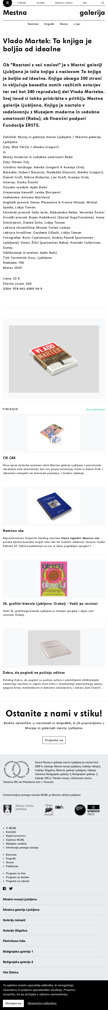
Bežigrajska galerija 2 (18, 962)
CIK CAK (9, 458)
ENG (85, 2)
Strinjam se (13, 1003)
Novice (64, 23)
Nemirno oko (13, 531)
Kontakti (41, 2)
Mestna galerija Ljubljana (21, 910)
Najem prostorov (16, 835)
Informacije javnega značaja (22, 847)
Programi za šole (16, 873)
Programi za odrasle (17, 881)
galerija (92, 12)
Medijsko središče (64, 2)
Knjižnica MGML (15, 839)
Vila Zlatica (11, 972)
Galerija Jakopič (14, 920)
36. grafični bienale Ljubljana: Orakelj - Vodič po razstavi (50, 603)
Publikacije (12, 866)
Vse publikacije (95, 409)
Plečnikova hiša (14, 941)
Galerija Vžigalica (15, 931)
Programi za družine (17, 877)
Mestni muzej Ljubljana (20, 899)
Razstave (33, 23)
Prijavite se (54, 740)
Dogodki (49, 23)
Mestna (15, 12)
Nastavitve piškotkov (42, 1003)
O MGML (21, 2)
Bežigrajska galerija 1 (18, 952)
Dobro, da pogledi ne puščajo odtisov (34, 673)
